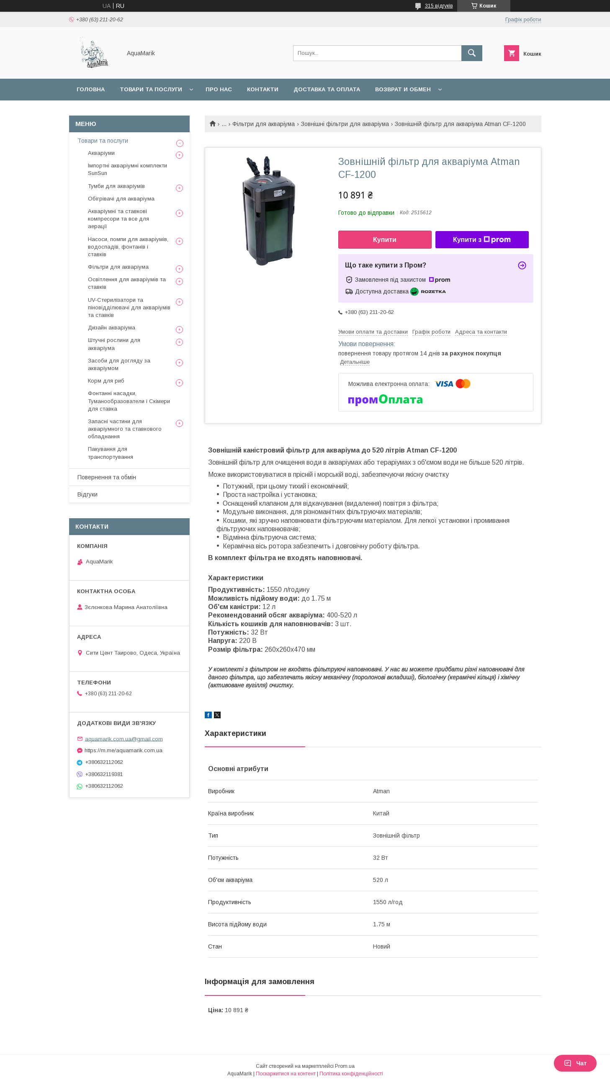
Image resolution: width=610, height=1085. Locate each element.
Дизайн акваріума (111, 327)
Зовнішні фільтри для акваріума (345, 124)
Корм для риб (106, 381)
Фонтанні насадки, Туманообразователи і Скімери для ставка (129, 400)
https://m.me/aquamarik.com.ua (123, 750)
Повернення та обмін (106, 477)
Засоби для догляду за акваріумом (119, 364)
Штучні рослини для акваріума (114, 344)
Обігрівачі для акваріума (121, 198)
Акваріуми (101, 153)
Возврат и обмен (403, 89)
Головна (91, 89)
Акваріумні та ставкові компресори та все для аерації (118, 218)
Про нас (219, 89)
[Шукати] (471, 53)
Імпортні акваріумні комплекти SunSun (127, 169)
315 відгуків (439, 6)
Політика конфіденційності (351, 1074)
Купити (384, 239)
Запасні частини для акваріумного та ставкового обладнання (125, 429)
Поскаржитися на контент (286, 1074)
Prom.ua (345, 1066)
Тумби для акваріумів (116, 186)
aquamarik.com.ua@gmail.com (124, 738)
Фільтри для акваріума (263, 124)
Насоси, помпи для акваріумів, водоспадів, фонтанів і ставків (128, 246)
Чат (575, 1063)
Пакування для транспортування (110, 453)
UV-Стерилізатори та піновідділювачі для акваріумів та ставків (129, 307)
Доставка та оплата (326, 89)
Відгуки (87, 494)
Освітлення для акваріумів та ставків (127, 283)
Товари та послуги (151, 89)
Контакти (262, 89)
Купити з (482, 240)
